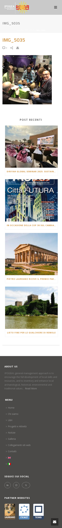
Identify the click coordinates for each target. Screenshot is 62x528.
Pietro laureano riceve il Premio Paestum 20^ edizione (32, 279)
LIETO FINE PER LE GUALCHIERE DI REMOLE (31, 332)
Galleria (11, 438)
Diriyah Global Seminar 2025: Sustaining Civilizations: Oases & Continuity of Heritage (32, 171)
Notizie (10, 432)
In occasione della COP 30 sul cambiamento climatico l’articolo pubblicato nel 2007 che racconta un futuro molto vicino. (32, 225)
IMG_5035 (29, 30)
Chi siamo (12, 413)
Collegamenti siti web (18, 445)
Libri (9, 420)
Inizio (20, 30)
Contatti (11, 451)
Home (10, 407)
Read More (31, 388)
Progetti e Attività (16, 426)
